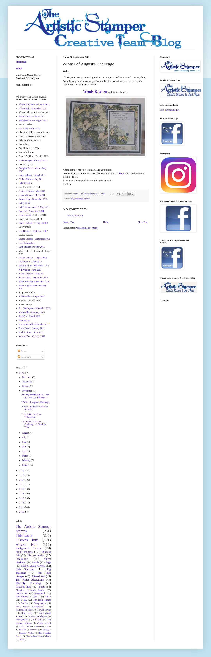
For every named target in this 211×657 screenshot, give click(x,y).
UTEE (24, 600)
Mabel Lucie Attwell (33, 565)
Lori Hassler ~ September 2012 (33, 231)
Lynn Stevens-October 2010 (32, 246)
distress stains (36, 555)
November (27, 381)
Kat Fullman (24, 203)
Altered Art (38, 576)
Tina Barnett (24, 320)
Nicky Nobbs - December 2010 (33, 277)
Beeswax (34, 629)
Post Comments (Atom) (86, 227)
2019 (22, 470)
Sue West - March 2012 (30, 316)
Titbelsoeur (24, 535)
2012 (22, 502)
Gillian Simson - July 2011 (31, 179)
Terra (48, 626)
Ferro (48, 636)
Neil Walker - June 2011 (30, 269)
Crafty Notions (25, 626)
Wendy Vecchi (44, 623)
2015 (22, 489)
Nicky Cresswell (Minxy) (31, 273)
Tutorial (22, 639)
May (24, 446)
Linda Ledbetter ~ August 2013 (33, 223)
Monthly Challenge (28, 583)
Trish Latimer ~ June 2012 (31, 332)
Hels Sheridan (25, 183)
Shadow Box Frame (34, 636)
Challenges (46, 629)
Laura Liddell (25, 215)
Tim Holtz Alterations (30, 579)
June (24, 442)
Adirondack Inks (24, 609)
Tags (48, 562)
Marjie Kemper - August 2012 (33, 257)
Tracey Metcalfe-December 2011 (34, 324)
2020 (22, 373)
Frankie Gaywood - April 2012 (33, 160)
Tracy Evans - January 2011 (32, 328)
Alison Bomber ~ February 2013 (34, 104)
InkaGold (37, 619)
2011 (22, 507)
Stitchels (39, 626)
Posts (22, 351)
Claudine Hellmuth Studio (30, 590)
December (27, 377)
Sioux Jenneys (24, 551)
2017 (22, 479)
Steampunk (40, 593)
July (24, 437)
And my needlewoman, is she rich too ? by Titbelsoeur (35, 396)
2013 (22, 498)
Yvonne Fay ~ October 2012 (32, 336)
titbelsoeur (21, 61)
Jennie (19, 68)
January (26, 465)
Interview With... (26, 633)
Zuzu (42, 586)
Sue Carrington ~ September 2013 (35, 308)
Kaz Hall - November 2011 (31, 211)
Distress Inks (27, 540)
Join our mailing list (169, 109)
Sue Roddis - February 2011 (32, 312)
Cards (35, 562)
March (25, 455)
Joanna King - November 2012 (33, 199)
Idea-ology (22, 558)
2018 (22, 475)
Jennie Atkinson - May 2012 (32, 191)
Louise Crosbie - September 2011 (34, 238)
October (26, 386)
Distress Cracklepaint (37, 616)
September (27, 390)
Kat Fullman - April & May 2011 (34, 207)
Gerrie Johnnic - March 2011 (32, 175)
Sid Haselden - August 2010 (32, 296)
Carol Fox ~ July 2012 (29, 128)
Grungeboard (22, 619)
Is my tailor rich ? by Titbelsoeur (31, 415)
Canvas (24, 603)
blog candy (26, 613)
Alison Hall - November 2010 (32, 108)
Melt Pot (22, 629)
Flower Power (44, 609)
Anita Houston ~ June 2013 (31, 116)
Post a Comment (75, 215)
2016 (22, 484)
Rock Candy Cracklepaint (30, 606)
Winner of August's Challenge (35, 402)
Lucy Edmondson (27, 243)
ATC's (36, 596)
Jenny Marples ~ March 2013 (32, 195)
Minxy (48, 596)
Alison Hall (27, 544)
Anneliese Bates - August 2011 (33, 120)
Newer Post (68, 222)
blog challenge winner (80, 198)
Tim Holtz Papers (42, 600)
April (25, 451)
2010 (22, 512)
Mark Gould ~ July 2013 (30, 261)
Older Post (143, 222)
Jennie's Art (22, 593)
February (26, 460)
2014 (22, 493)
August (26, 432)
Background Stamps (28, 548)
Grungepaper (40, 603)
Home (106, 222)
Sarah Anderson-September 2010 (34, 281)
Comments (24, 357)
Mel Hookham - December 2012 (34, 265)
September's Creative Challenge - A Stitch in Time (33, 424)
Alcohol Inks (23, 586)
